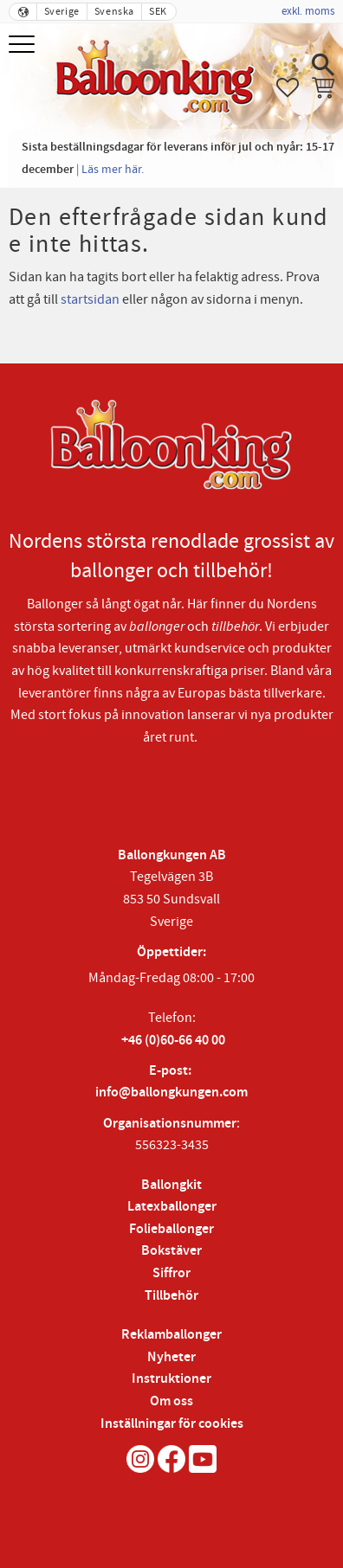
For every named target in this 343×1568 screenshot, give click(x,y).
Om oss (171, 1401)
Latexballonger (172, 1207)
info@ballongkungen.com (171, 1092)
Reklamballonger (171, 1335)
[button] (24, 45)
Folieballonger (171, 1229)
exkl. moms (308, 11)
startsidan (90, 299)
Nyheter (171, 1357)
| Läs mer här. (110, 169)
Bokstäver (171, 1251)
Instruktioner (171, 1379)
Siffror (171, 1273)
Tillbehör (171, 1296)
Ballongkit (171, 1185)
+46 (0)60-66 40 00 (173, 1040)
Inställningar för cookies (171, 1424)
